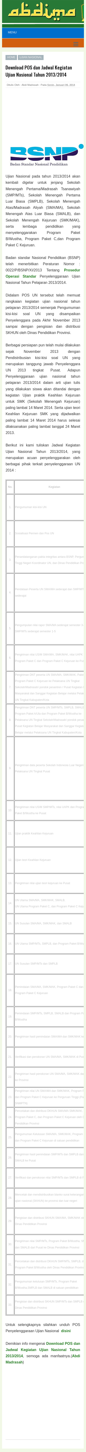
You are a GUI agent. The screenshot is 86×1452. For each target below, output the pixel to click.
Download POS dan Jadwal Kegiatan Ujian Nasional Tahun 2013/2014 (43, 1350)
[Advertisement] (42, 121)
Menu (12, 32)
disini (66, 1331)
